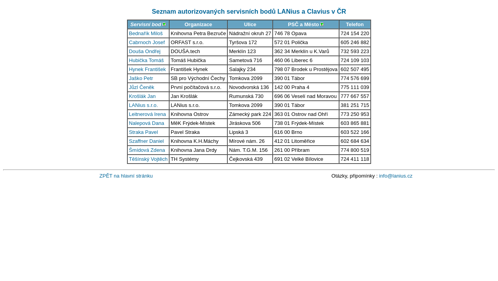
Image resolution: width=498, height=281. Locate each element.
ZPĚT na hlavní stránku (126, 176)
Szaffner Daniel (146, 141)
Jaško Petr (141, 78)
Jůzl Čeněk (141, 87)
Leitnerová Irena (147, 114)
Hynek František (147, 69)
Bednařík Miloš (146, 33)
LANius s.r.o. (143, 105)
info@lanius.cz (395, 176)
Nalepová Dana (146, 123)
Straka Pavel (143, 132)
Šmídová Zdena (147, 150)
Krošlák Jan (142, 96)
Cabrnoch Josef (147, 42)
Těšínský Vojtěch (148, 159)
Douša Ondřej (145, 51)
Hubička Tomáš (146, 60)
